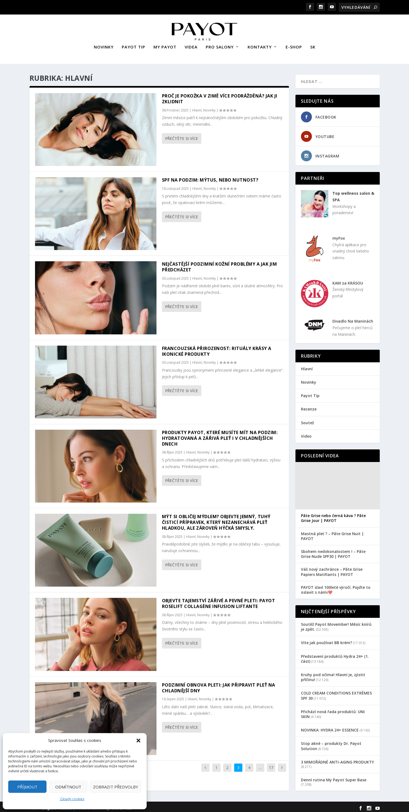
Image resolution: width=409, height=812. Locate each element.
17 (271, 765)
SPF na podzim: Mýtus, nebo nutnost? (210, 177)
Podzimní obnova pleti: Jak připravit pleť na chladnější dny (218, 685)
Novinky (209, 107)
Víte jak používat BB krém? (326, 640)
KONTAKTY (260, 44)
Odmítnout (68, 787)
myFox (338, 235)
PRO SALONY (220, 44)
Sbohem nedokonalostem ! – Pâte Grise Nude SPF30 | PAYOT (333, 551)
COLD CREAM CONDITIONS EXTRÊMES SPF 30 (336, 693)
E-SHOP (294, 44)
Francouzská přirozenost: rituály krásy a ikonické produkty (216, 349)
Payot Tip (310, 393)
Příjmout (27, 787)
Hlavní (197, 107)
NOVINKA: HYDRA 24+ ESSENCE (330, 727)
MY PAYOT (164, 44)
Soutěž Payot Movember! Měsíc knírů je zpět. (336, 624)
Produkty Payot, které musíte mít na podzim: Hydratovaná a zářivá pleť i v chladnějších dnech (220, 435)
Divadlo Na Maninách (352, 318)
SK (312, 44)
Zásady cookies (72, 799)
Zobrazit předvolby (115, 787)
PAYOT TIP (133, 44)
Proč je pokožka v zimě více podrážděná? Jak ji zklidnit (219, 96)
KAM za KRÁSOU (347, 280)
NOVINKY (104, 44)
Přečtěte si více (181, 136)
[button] (138, 740)
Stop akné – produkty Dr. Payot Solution (331, 743)
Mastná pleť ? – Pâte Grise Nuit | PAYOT (332, 534)
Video (306, 433)
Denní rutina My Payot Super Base (333, 777)
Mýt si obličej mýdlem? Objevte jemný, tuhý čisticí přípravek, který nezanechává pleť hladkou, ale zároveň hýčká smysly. (216, 520)
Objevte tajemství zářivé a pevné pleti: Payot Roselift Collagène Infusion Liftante (218, 601)
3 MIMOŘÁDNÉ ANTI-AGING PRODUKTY (337, 759)
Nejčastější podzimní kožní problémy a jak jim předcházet (219, 264)
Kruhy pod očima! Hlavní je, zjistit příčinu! (333, 675)
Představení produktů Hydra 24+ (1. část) (335, 656)
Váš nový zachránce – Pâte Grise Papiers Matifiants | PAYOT (331, 569)
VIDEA (191, 44)
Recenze (309, 406)
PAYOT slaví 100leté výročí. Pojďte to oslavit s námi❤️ (335, 587)
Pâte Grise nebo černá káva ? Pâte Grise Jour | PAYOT (333, 516)
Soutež (307, 420)
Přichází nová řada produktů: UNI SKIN (333, 712)
